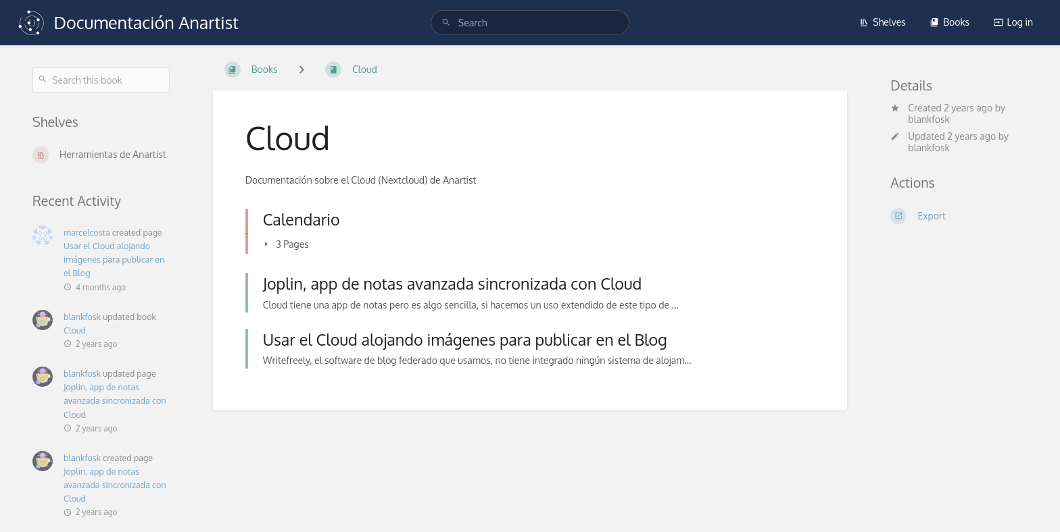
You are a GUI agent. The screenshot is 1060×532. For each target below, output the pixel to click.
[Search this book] (101, 80)
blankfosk (82, 316)
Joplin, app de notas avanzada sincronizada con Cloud (115, 400)
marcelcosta (87, 232)
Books (949, 22)
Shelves (882, 22)
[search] (530, 22)
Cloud (75, 330)
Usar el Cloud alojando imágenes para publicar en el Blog (114, 259)
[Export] (959, 216)
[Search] (446, 22)
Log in (1013, 22)
